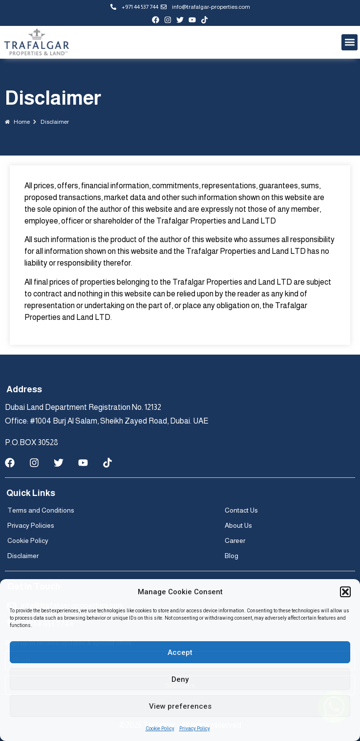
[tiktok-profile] (204, 19)
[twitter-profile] (180, 19)
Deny (180, 679)
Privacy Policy (194, 728)
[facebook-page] (155, 19)
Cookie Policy (160, 728)
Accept (180, 652)
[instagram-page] (167, 19)
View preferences (180, 706)
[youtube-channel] (192, 19)
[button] (345, 592)
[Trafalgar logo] (36, 42)
